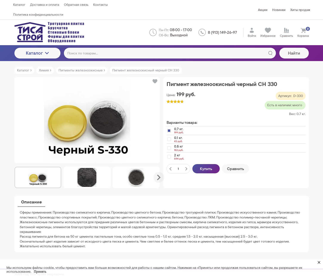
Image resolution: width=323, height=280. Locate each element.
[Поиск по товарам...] (170, 53)
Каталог (37, 53)
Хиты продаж (300, 10)
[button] (154, 81)
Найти (294, 53)
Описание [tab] (31, 202)
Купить (206, 168)
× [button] (319, 262)
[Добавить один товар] (186, 168)
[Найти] (270, 53)
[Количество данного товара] (178, 169)
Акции (262, 10)
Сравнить (235, 168)
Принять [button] (40, 271)
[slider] (175, 101)
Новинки (279, 10)
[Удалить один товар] (170, 168)
